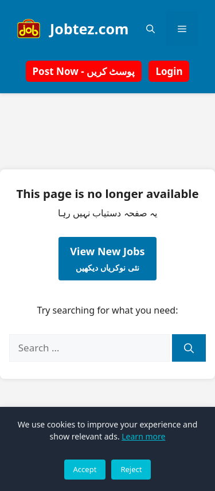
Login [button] (168, 71)
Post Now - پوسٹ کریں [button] (84, 71)
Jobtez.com (89, 28)
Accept (85, 469)
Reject (131, 469)
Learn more (143, 436)
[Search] (189, 348)
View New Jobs (107, 259)
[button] (150, 28)
